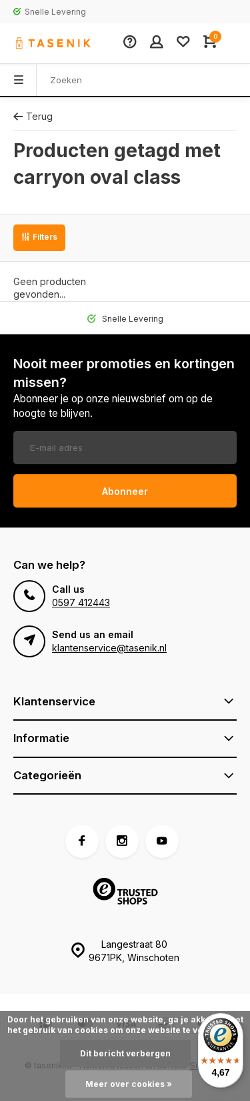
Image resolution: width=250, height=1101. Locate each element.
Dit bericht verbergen (125, 1053)
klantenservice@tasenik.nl (109, 647)
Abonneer (125, 491)
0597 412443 (81, 602)
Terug (33, 116)
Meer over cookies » (128, 1084)
